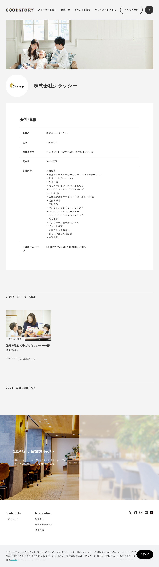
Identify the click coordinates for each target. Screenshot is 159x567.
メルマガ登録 (132, 10)
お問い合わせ (12, 519)
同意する (144, 554)
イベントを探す (82, 10)
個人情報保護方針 (44, 524)
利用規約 (39, 530)
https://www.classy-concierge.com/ (66, 247)
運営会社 (39, 519)
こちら (13, 559)
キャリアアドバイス (105, 10)
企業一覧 (65, 10)
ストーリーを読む (47, 10)
